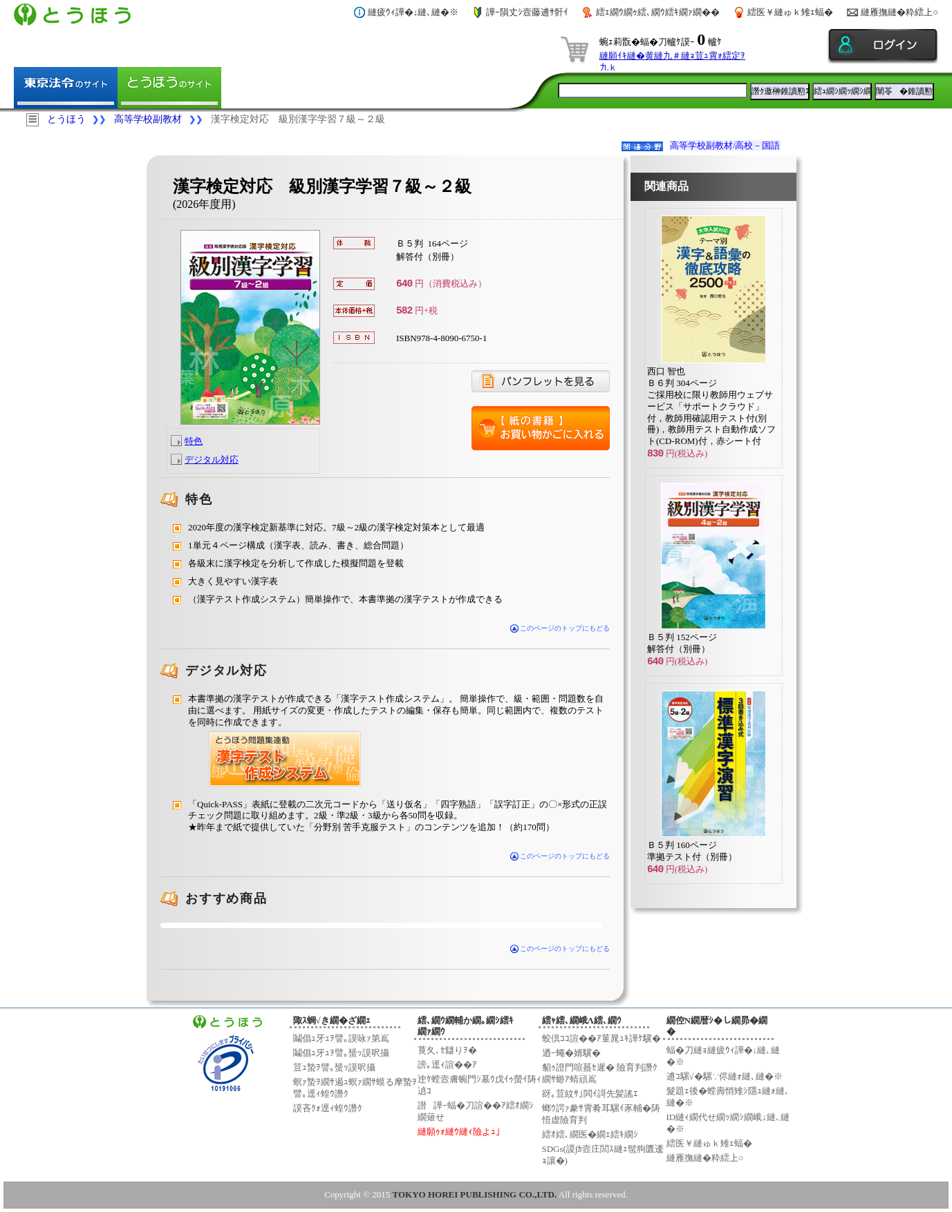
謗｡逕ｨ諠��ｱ (447, 1064)
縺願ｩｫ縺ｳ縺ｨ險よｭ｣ (459, 1131)
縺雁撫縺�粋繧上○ (899, 12)
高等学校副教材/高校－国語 (725, 145)
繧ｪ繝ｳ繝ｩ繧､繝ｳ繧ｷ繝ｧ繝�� (658, 12)
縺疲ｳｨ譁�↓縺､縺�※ (413, 12)
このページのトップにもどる (560, 628)
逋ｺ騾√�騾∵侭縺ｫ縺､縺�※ (724, 1076)
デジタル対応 (212, 459)
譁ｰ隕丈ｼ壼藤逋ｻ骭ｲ (527, 12)
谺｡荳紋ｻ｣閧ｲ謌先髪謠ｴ (590, 1093)
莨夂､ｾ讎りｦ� (447, 1050)
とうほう (66, 119)
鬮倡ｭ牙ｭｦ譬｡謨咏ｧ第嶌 (341, 1038)
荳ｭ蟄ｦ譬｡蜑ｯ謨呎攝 (334, 1067)
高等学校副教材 (148, 119)
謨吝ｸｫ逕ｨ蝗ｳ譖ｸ (327, 1108)
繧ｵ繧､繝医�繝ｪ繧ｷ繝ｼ (590, 1134)
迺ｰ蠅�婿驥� (571, 1053)
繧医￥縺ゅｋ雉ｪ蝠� (790, 12)
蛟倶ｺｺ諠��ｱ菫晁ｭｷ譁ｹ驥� (601, 1038)
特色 (194, 441)
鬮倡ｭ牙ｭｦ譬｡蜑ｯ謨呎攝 (341, 1053)
